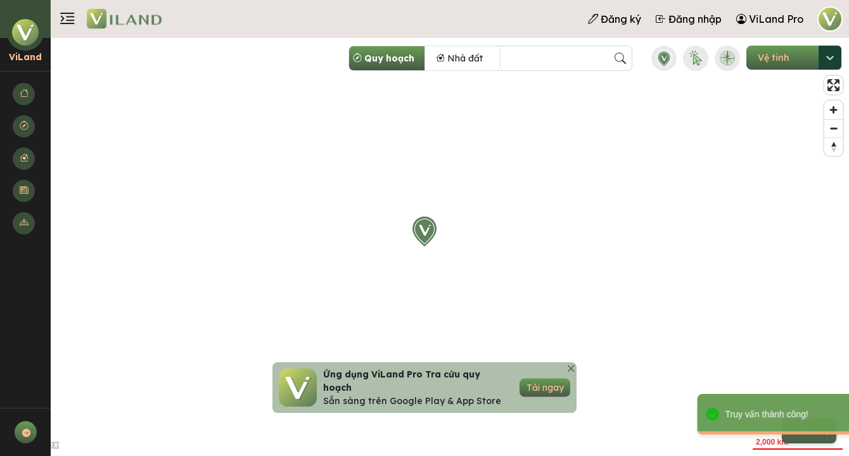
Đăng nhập (689, 19)
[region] (424, 247)
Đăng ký (614, 19)
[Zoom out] (833, 128)
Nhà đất (459, 58)
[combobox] (757, 57)
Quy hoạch (383, 58)
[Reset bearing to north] (833, 146)
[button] (25, 94)
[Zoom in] (833, 110)
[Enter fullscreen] (833, 85)
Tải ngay (545, 387)
